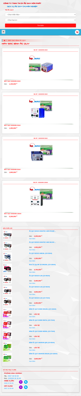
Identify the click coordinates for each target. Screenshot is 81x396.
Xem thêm (32, 238)
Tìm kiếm (40, 25)
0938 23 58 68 (8, 383)
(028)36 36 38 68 (14, 378)
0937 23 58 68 (8, 388)
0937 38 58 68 (13, 376)
